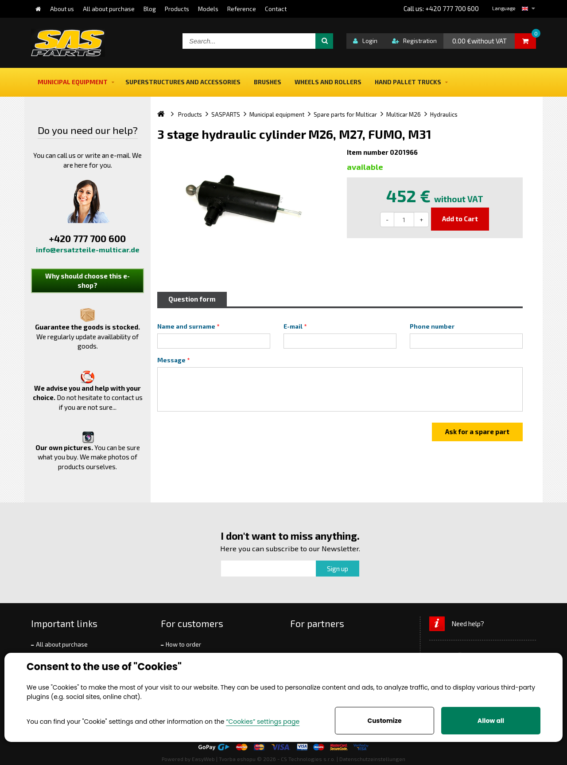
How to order (183, 644)
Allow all (491, 720)
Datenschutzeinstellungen (372, 759)
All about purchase (62, 644)
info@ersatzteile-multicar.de (88, 249)
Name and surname (186, 326)
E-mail (293, 326)
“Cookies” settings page (262, 721)
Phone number (432, 326)
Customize (384, 720)
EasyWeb (203, 759)
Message (171, 360)
